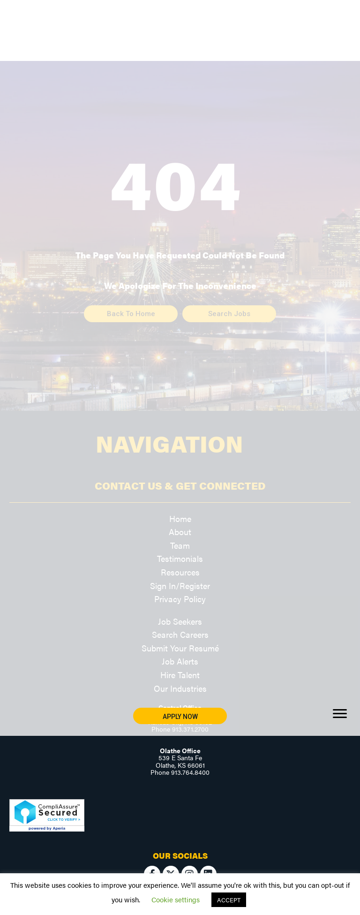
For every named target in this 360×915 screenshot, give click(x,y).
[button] (180, 716)
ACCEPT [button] (228, 899)
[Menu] (340, 714)
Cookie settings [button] (175, 899)
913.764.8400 (190, 772)
